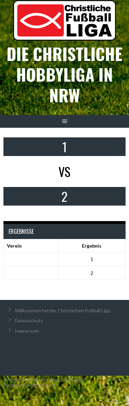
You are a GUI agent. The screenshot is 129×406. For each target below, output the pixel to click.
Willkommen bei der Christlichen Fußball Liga (62, 310)
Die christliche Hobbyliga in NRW (64, 74)
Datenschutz (29, 320)
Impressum (27, 331)
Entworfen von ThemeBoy (30, 385)
